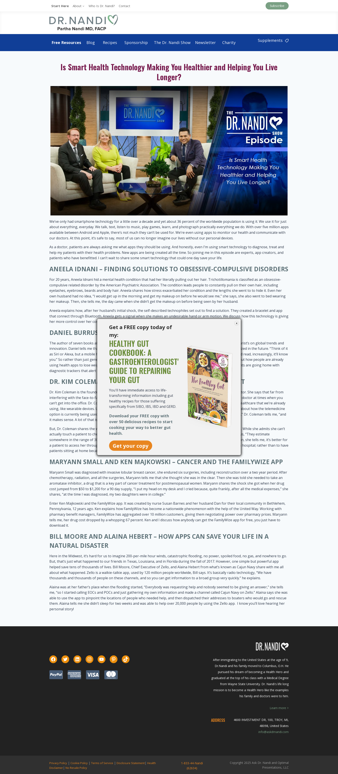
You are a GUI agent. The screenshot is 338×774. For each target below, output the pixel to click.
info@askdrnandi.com (273, 732)
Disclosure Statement (131, 763)
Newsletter (205, 42)
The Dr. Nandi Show (172, 42)
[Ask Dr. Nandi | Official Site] (83, 23)
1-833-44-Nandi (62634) (192, 765)
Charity (229, 42)
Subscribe (277, 5)
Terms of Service (102, 763)
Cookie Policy (79, 763)
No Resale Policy (76, 768)
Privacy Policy (58, 763)
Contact (124, 6)
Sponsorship (136, 42)
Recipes (110, 42)
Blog (90, 42)
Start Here (60, 6)
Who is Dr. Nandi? (102, 6)
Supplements (273, 40)
